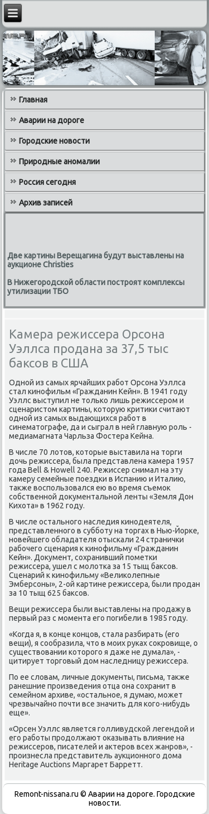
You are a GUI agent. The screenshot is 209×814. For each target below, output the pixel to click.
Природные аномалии (59, 161)
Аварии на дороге (51, 120)
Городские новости (54, 140)
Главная (33, 99)
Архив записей (45, 202)
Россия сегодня (47, 182)
